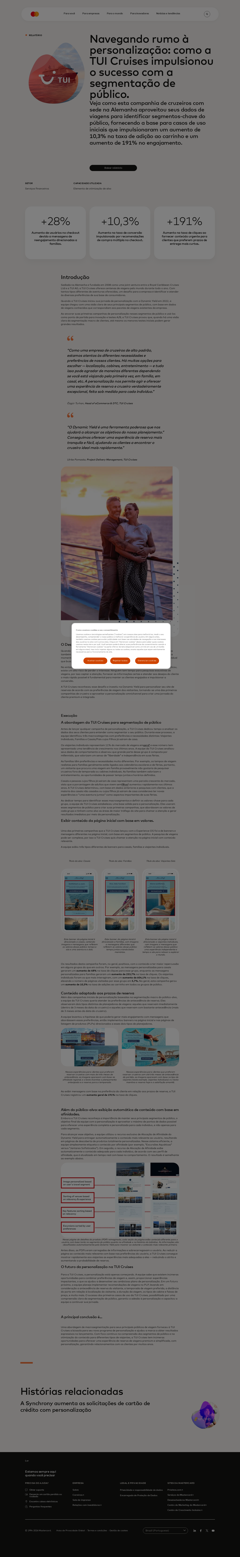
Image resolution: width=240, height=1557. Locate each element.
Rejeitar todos (120, 661)
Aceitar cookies (95, 661)
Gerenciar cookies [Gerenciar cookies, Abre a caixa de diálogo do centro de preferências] (147, 661)
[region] (121, 646)
